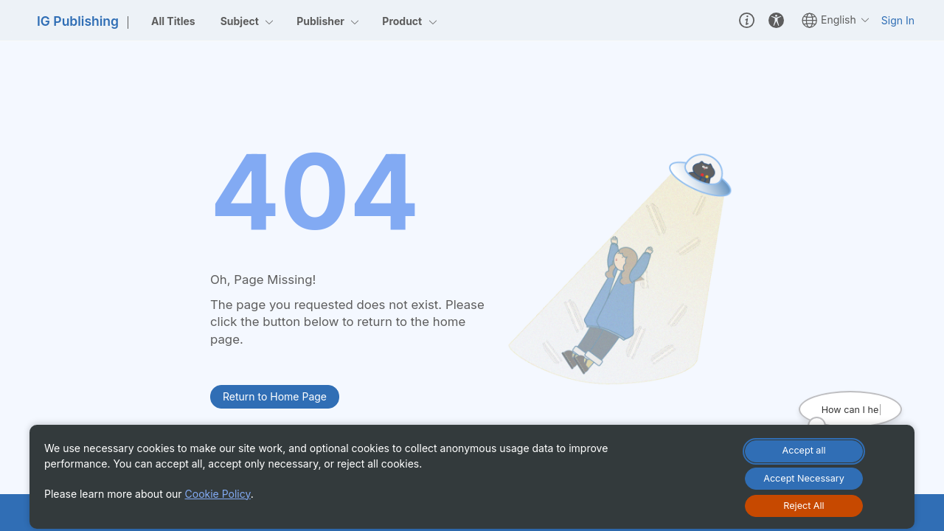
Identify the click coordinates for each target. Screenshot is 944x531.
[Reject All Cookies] (804, 506)
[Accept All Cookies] (804, 451)
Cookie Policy (218, 493)
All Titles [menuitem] (173, 21)
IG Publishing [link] (78, 21)
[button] (746, 20)
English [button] (836, 20)
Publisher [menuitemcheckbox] (328, 21)
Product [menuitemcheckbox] (409, 21)
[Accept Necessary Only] (804, 479)
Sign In (897, 20)
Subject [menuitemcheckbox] (248, 21)
